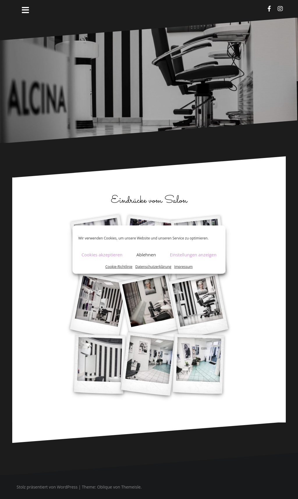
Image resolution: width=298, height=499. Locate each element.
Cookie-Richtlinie (118, 266)
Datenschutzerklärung (153, 266)
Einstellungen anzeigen (193, 255)
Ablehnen (146, 255)
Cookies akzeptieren (102, 255)
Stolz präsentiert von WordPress (47, 487)
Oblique (104, 487)
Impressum (183, 266)
